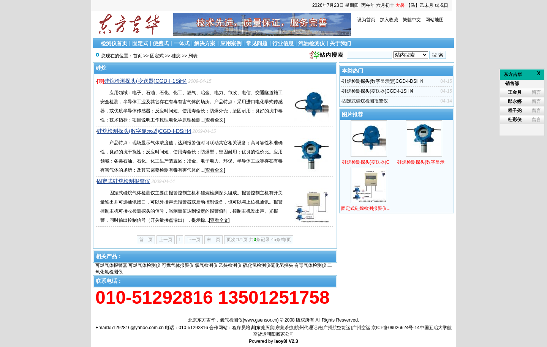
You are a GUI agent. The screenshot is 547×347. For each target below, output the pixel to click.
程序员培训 (243, 327)
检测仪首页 (114, 43)
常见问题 (256, 43)
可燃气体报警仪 (178, 265)
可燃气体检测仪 (144, 265)
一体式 (182, 43)
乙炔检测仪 (230, 265)
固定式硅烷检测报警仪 (123, 181)
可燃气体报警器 (111, 265)
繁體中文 (412, 19)
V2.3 (293, 341)
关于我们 (340, 43)
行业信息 (283, 43)
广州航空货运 (337, 327)
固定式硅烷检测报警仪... (365, 208)
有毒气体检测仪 (310, 265)
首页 (137, 55)
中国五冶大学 (433, 327)
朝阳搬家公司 (280, 334)
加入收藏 (389, 19)
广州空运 (361, 327)
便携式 (161, 43)
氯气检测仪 (206, 265)
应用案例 (231, 43)
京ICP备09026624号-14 (396, 327)
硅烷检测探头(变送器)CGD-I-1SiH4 (145, 81)
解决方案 (204, 43)
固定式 (140, 43)
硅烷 (175, 55)
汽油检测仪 (311, 43)
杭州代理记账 (308, 327)
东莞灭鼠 (265, 327)
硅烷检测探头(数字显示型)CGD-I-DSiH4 (144, 131)
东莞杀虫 (284, 327)
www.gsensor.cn (260, 320)
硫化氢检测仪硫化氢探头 (268, 265)
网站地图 (434, 19)
